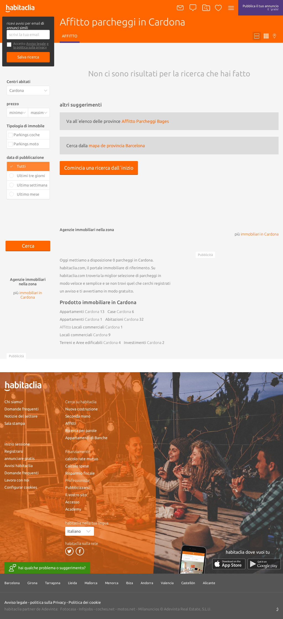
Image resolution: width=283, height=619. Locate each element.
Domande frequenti (21, 409)
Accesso (72, 502)
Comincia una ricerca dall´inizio (98, 167)
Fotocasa (68, 609)
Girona (32, 583)
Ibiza (129, 583)
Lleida (72, 583)
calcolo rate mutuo (81, 459)
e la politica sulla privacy (31, 45)
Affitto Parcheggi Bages (145, 121)
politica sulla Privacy (48, 602)
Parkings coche (27, 135)
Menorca (111, 583)
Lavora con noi (16, 480)
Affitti (70, 423)
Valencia (167, 583)
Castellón (188, 583)
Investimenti (142, 342)
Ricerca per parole (81, 430)
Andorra (147, 583)
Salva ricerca (28, 57)
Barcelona (12, 583)
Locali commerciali (90, 327)
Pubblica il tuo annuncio (261, 7)
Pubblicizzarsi (77, 487)
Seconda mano (77, 416)
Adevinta (49, 609)
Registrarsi (13, 451)
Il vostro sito (76, 495)
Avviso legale (36, 43)
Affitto (69, 36)
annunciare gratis (19, 458)
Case (119, 311)
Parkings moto (26, 144)
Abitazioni (121, 319)
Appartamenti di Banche (86, 438)
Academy (73, 509)
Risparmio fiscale (80, 473)
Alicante (209, 583)
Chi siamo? (13, 402)
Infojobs (86, 609)
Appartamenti (79, 311)
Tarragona (52, 583)
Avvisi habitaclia (18, 465)
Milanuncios (148, 609)
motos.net (126, 609)
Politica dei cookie (85, 602)
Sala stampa (14, 423)
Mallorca (91, 583)
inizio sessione (17, 444)
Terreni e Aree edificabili (89, 342)
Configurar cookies (20, 487)
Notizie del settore (21, 416)
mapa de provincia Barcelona (117, 145)
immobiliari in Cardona (260, 234)
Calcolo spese (77, 466)
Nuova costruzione (81, 409)
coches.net (105, 609)
